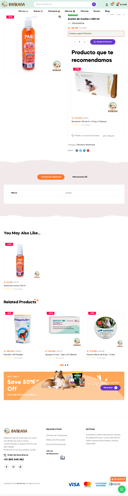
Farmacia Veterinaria (86, 148)
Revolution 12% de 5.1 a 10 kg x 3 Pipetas (89, 125)
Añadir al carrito (104, 45)
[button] (60, 20)
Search (94, 4)
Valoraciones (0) (79, 180)
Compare (110, 139)
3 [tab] (67, 368)
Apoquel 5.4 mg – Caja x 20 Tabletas (61, 358)
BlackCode (21, 487)
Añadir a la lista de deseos (87, 139)
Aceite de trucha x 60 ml (14, 289)
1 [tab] (62, 368)
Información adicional (51, 180)
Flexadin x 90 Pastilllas (13, 358)
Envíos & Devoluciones (56, 448)
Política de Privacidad (55, 443)
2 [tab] (65, 368)
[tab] (50, 180)
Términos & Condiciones (56, 439)
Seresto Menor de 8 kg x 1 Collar (101, 358)
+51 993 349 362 (14, 463)
